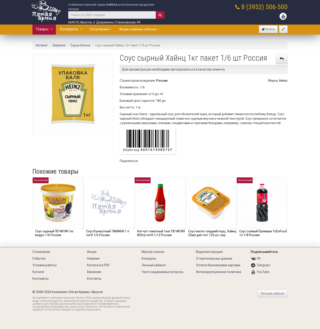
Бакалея (59, 45)
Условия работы (44, 265)
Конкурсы (149, 258)
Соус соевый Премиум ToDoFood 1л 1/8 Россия (263, 233)
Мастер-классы (153, 252)
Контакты (94, 278)
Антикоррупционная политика (218, 272)
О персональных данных (214, 258)
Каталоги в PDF (98, 265)
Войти (268, 29)
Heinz (283, 80)
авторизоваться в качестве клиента (198, 69)
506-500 (277, 7)
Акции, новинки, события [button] (139, 29)
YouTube (263, 272)
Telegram (263, 265)
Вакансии (94, 272)
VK (258, 258)
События (38, 258)
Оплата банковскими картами (218, 265)
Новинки (93, 258)
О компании (41, 252)
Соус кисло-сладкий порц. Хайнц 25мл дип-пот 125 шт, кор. (212, 233)
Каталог (42, 45)
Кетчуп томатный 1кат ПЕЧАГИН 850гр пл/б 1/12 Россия (161, 233)
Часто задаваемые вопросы (162, 272)
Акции (91, 252)
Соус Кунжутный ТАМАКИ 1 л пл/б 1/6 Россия (107, 233)
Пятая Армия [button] (101, 29)
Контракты (71, 29)
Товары (44, 29)
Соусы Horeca (80, 45)
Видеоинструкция (209, 252)
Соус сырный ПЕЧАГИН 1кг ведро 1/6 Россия (54, 233)
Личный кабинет (154, 265)
